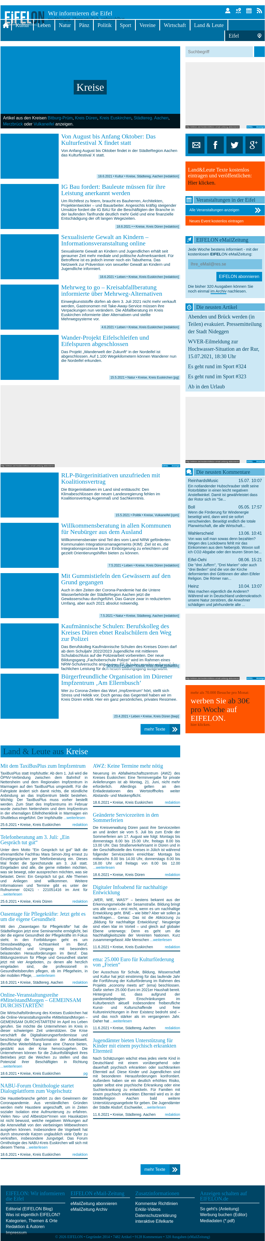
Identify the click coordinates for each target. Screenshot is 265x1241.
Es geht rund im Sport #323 (217, 376)
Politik (104, 25)
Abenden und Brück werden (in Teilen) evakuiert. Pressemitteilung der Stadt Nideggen (225, 324)
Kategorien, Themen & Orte (31, 1220)
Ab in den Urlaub (206, 386)
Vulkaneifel (44, 124)
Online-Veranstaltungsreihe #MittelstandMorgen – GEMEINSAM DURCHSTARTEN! (41, 1000)
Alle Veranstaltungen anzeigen (225, 210)
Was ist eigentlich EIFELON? (33, 1214)
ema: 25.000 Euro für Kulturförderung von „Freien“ (133, 962)
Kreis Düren (86, 118)
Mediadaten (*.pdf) (217, 1220)
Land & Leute (209, 25)
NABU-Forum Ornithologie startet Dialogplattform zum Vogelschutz (37, 1088)
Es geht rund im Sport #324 (217, 366)
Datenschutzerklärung (155, 1215)
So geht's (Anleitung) (219, 1209)
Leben (44, 25)
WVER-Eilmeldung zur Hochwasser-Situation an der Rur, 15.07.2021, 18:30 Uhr (223, 349)
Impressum (16, 1232)
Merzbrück (13, 124)
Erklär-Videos (148, 1209)
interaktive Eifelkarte (154, 1221)
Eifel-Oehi (225, 569)
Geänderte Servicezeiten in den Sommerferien (126, 817)
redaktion (80, 824)
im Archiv (219, 291)
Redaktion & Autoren (25, 1226)
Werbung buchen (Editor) (223, 1214)
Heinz (225, 595)
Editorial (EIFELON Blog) (29, 1209)
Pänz (84, 25)
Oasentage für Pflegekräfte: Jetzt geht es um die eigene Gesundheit (43, 916)
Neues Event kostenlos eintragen (216, 221)
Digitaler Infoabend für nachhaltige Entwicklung (130, 889)
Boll (225, 516)
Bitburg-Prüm (60, 118)
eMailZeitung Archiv (89, 1209)
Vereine (148, 25)
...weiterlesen (74, 818)
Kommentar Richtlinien (156, 1203)
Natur (65, 25)
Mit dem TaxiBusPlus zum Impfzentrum (43, 766)
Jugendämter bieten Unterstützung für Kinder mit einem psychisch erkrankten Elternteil (134, 1045)
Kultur (22, 25)
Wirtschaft (175, 25)
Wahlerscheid (225, 542)
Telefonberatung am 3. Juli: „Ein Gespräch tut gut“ (35, 839)
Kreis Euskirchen (115, 118)
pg (85, 1073)
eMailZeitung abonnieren (94, 1203)
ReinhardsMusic (225, 490)
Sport (125, 25)
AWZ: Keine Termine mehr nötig (128, 766)
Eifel (234, 36)
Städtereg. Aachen (151, 118)
